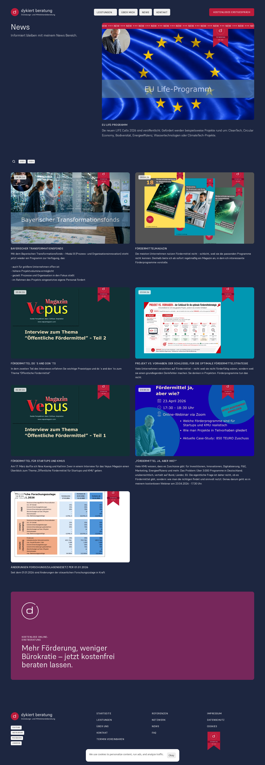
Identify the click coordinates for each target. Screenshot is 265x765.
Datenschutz (216, 719)
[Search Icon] (14, 161)
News (155, 726)
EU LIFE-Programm (114, 124)
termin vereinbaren (110, 739)
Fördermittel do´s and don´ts (33, 363)
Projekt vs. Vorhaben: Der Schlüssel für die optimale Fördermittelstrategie (191, 363)
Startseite (104, 713)
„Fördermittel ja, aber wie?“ (156, 461)
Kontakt (102, 732)
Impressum (214, 713)
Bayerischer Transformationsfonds (37, 248)
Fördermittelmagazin (151, 248)
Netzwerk (158, 719)
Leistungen (104, 719)
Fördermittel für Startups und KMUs (38, 461)
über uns (103, 726)
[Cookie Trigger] (212, 726)
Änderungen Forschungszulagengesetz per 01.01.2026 (49, 567)
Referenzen (160, 713)
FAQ (154, 732)
